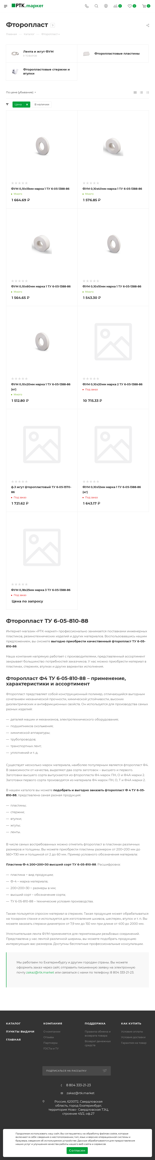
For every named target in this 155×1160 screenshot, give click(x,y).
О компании (51, 1031)
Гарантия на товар (134, 1042)
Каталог (13, 1023)
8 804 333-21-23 (78, 1085)
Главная (13, 1039)
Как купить (131, 1023)
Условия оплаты (132, 1031)
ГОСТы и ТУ (51, 1048)
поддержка (95, 1023)
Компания (52, 1023)
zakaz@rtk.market (40, 972)
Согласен (77, 1150)
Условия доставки (133, 1037)
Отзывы (48, 1037)
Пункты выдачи (20, 1031)
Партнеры (50, 1042)
